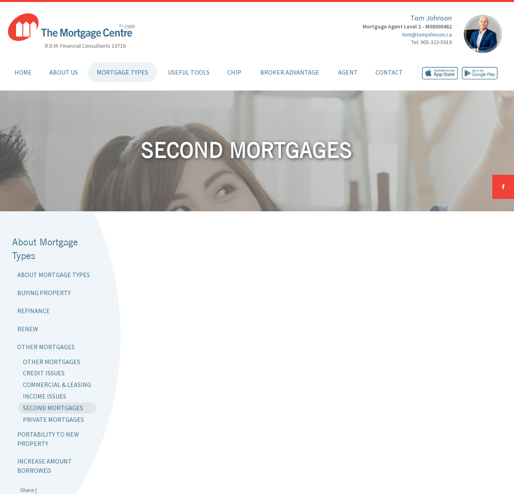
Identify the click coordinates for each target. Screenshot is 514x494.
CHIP (234, 72)
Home (23, 72)
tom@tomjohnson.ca (427, 34)
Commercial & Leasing (57, 385)
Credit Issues (44, 373)
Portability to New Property (48, 438)
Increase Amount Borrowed (44, 465)
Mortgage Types (122, 72)
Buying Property (44, 293)
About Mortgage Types (53, 275)
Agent (348, 72)
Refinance (33, 311)
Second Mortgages (53, 408)
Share (27, 490)
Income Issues (44, 396)
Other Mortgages (46, 347)
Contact (389, 72)
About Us (63, 72)
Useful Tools (189, 72)
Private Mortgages (53, 419)
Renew (27, 329)
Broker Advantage (289, 72)
